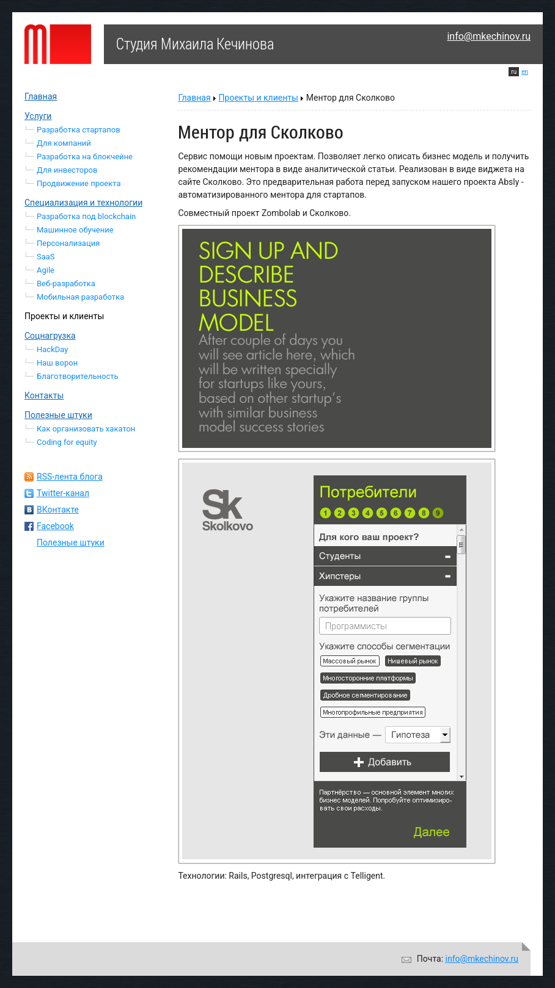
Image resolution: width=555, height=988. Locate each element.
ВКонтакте (58, 509)
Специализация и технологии (83, 202)
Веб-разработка (66, 283)
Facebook (55, 526)
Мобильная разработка (80, 296)
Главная (40, 96)
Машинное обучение (75, 229)
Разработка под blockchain (86, 216)
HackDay (52, 349)
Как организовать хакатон (86, 428)
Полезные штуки (58, 415)
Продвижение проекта (79, 183)
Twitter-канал (63, 493)
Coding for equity (67, 442)
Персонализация (68, 243)
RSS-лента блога (70, 476)
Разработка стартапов (78, 129)
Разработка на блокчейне (85, 156)
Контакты (44, 395)
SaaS (46, 256)
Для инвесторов (67, 170)
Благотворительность (78, 376)
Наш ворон (57, 362)
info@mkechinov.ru (489, 36)
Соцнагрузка (50, 336)
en (524, 71)
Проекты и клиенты (64, 316)
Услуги (37, 116)
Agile (45, 270)
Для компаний (64, 143)
